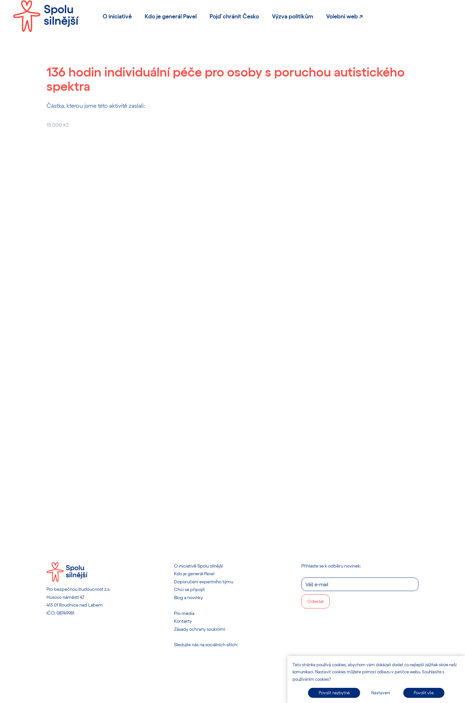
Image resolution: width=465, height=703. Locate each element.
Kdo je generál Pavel (194, 573)
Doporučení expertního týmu (203, 581)
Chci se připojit (189, 589)
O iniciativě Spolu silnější (198, 565)
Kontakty (183, 621)
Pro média (184, 613)
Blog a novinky (188, 597)
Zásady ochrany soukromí (199, 629)
